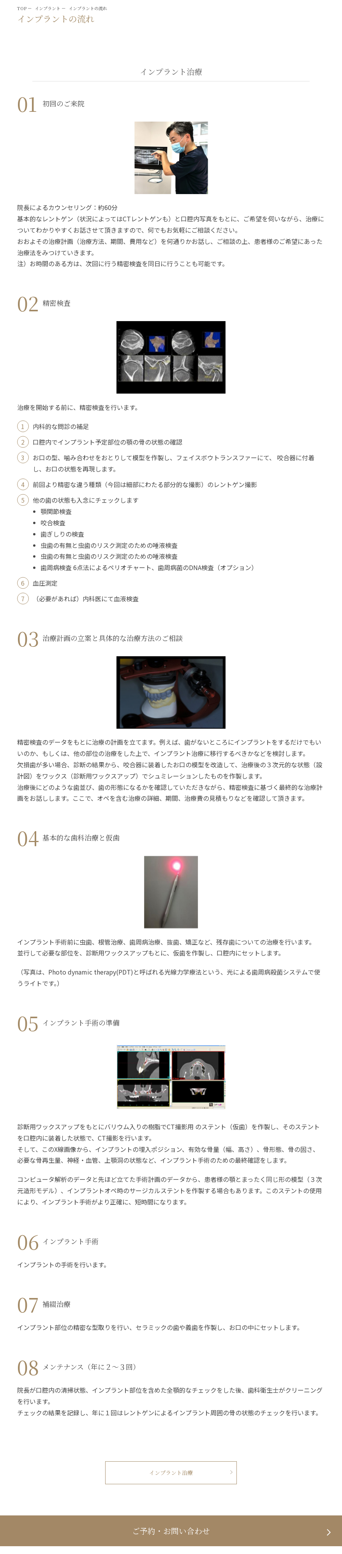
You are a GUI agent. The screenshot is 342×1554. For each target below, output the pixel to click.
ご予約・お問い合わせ (171, 1530)
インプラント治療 (171, 1472)
